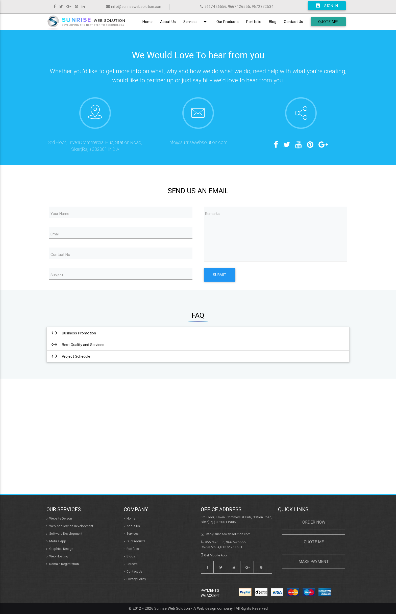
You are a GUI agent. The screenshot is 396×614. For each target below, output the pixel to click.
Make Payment (314, 561)
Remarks (212, 213)
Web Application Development (71, 526)
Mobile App (57, 541)
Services (196, 22)
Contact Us (293, 21)
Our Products (227, 21)
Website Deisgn (60, 518)
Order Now (313, 522)
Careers (132, 564)
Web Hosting (58, 556)
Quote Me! (328, 21)
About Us (168, 21)
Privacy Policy (136, 579)
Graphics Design (61, 549)
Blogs (131, 556)
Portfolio (253, 21)
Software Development (65, 533)
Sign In (326, 5)
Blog (272, 21)
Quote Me (314, 541)
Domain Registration (64, 564)
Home (147, 21)
